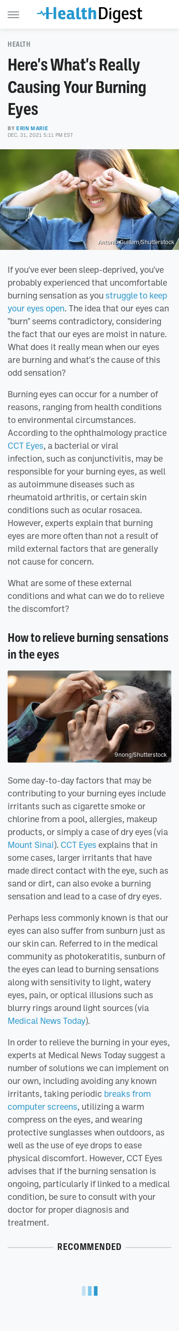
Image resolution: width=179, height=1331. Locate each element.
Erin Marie (32, 128)
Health (19, 44)
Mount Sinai (31, 844)
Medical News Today (46, 1020)
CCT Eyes (25, 445)
